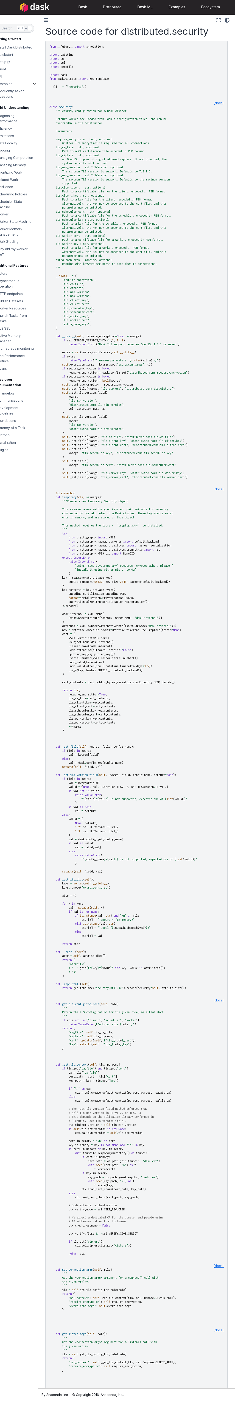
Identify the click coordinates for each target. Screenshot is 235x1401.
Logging (12, 150)
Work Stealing (16, 241)
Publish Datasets (19, 301)
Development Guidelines (16, 410)
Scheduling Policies (21, 194)
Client (10, 69)
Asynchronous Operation (17, 283)
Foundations (15, 421)
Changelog (14, 393)
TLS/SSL (12, 328)
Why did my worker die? (21, 251)
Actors (11, 273)
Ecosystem (203, 7)
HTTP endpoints (18, 294)
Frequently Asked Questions (19, 93)
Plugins (11, 450)
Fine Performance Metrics (20, 358)
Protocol (12, 435)
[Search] (23, 28)
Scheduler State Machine (18, 204)
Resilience (14, 187)
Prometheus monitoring (24, 348)
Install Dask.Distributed (23, 47)
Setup (10, 62)
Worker (11, 214)
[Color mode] (227, 20)
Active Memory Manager (17, 338)
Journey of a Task (20, 428)
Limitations (14, 136)
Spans (11, 368)
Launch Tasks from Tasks (21, 318)
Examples (170, 7)
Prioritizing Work (18, 172)
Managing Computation (24, 158)
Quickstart (14, 55)
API (8, 76)
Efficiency (13, 128)
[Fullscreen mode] (218, 20)
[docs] (219, 103)
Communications (19, 400)
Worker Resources (20, 308)
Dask (76, 7)
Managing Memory (20, 165)
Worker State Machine (23, 221)
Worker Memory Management (18, 231)
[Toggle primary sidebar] (55, 20)
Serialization (15, 442)
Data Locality (16, 143)
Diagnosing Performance (16, 118)
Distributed (105, 7)
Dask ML (138, 7)
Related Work (16, 180)
